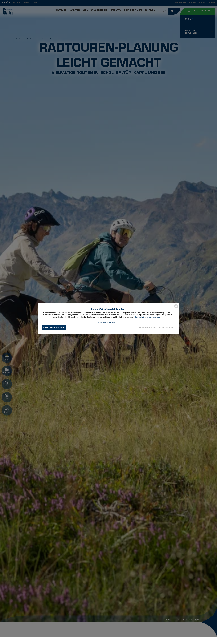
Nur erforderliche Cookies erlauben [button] (156, 327)
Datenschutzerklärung (143, 317)
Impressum (157, 317)
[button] (106, 322)
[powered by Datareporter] (176, 308)
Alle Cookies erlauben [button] (53, 327)
